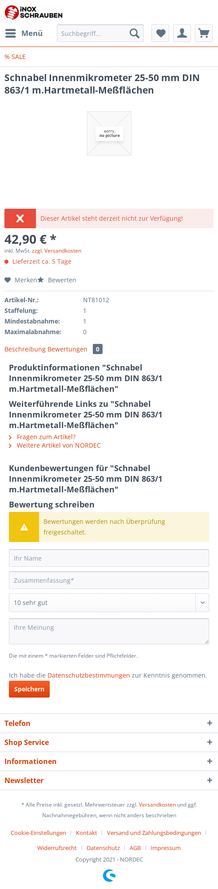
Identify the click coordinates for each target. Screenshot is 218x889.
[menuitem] (23, 33)
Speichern (29, 689)
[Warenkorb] (204, 33)
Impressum (166, 848)
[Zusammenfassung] (109, 580)
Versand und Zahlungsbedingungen (154, 833)
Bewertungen (75, 349)
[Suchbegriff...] (100, 33)
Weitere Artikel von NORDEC (55, 445)
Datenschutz (103, 848)
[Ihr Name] (109, 558)
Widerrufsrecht (57, 848)
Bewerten (56, 280)
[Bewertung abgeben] (109, 602)
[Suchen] (134, 33)
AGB (135, 848)
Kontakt (86, 833)
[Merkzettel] (160, 33)
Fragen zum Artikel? (42, 437)
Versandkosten (157, 804)
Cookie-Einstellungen (38, 833)
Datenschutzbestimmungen (89, 675)
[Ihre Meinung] (109, 631)
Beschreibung (25, 349)
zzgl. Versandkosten (56, 250)
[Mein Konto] (182, 33)
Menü (24, 32)
